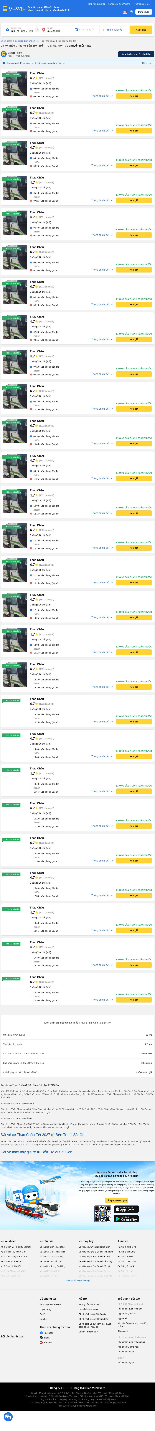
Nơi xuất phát (15, 28)
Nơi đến (50, 28)
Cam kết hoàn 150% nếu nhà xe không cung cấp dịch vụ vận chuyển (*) (47, 8)
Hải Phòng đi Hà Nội (127, 1276)
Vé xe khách (6, 41)
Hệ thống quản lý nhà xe (130, 1304)
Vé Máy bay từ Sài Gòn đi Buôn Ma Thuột (95, 1277)
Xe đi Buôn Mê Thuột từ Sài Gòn (16, 1247)
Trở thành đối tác (143, 4)
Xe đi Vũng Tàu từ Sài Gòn (13, 1252)
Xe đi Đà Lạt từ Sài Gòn (12, 1261)
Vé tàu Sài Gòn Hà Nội (50, 1261)
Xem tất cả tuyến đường (77, 1280)
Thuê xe (123, 1241)
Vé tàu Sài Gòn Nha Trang (52, 1247)
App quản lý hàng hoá (128, 1347)
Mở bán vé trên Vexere (119, 4)
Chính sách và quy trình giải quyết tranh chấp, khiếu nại (95, 1325)
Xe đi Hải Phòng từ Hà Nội (13, 1271)
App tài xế (122, 1318)
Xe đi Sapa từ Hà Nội (11, 1266)
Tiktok (46, 1338)
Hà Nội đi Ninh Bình (127, 1247)
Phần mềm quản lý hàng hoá (131, 1342)
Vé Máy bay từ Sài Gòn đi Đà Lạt (94, 1266)
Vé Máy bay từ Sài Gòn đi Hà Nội (94, 1256)
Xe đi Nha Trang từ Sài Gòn (14, 1256)
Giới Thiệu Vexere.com (50, 1304)
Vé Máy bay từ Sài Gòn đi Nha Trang (96, 1252)
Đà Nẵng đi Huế (125, 1271)
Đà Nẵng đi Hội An (126, 1266)
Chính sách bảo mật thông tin (92, 1314)
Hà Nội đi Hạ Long (126, 1252)
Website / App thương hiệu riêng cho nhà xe (135, 1324)
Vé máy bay (86, 1241)
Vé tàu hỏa (46, 1241)
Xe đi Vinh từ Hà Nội (10, 1276)
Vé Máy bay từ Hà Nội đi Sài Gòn (94, 1247)
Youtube (48, 1342)
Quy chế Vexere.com (88, 1309)
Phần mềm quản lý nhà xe (130, 1309)
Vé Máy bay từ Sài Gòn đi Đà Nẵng (95, 1261)
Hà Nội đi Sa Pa (125, 1256)
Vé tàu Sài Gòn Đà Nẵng (51, 1256)
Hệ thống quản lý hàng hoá (132, 1337)
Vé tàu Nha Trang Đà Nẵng (52, 1266)
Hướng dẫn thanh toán (89, 1304)
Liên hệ (43, 1319)
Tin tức (43, 1314)
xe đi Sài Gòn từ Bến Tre (25, 41)
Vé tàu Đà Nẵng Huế (49, 1271)
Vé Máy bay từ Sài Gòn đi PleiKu (94, 1271)
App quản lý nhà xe (127, 1313)
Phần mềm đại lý (126, 1351)
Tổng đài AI (123, 1331)
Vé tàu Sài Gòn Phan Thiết (52, 1252)
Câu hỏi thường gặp (88, 1331)
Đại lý (121, 1358)
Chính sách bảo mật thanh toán (93, 1319)
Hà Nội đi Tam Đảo (127, 1261)
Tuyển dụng (45, 1309)
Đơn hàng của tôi (96, 4)
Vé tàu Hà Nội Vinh (49, 1276)
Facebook (48, 1333)
